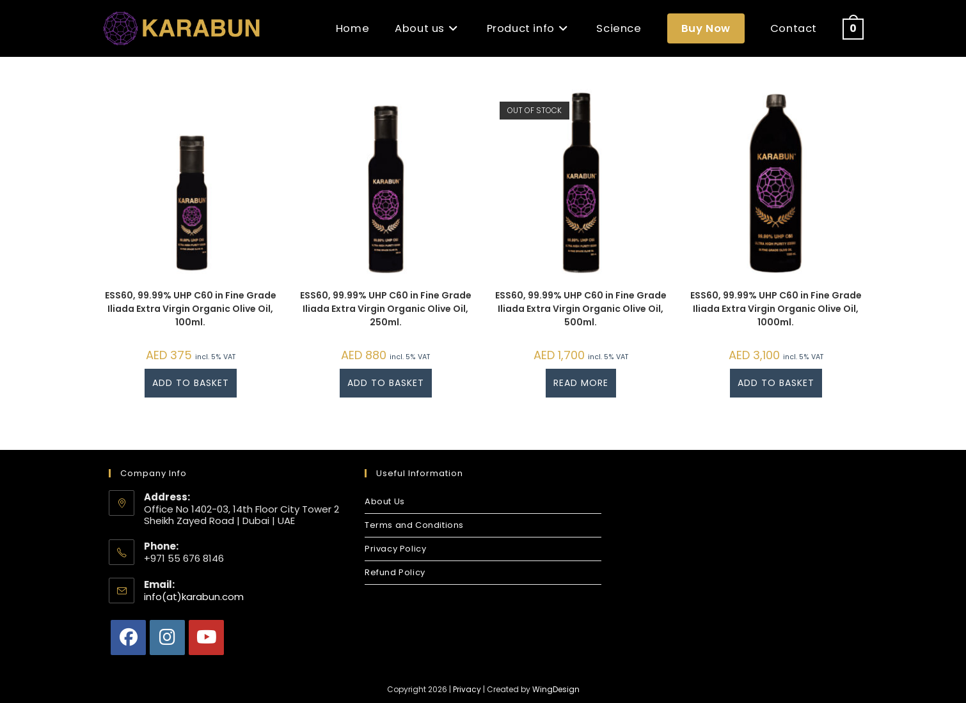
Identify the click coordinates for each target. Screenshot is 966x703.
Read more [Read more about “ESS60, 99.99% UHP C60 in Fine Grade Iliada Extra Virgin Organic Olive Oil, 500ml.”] (580, 382)
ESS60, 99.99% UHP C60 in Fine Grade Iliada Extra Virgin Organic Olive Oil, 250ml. (385, 308)
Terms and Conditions (414, 525)
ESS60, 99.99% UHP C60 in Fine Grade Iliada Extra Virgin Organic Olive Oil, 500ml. (581, 308)
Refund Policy (395, 572)
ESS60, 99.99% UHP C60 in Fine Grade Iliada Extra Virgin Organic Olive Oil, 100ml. (190, 308)
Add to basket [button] (190, 382)
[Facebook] (128, 637)
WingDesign (556, 689)
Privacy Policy (395, 549)
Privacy (467, 689)
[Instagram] (167, 637)
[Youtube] (206, 637)
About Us (385, 501)
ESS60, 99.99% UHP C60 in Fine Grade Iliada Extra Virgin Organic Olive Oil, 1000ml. (776, 308)
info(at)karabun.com (194, 596)
